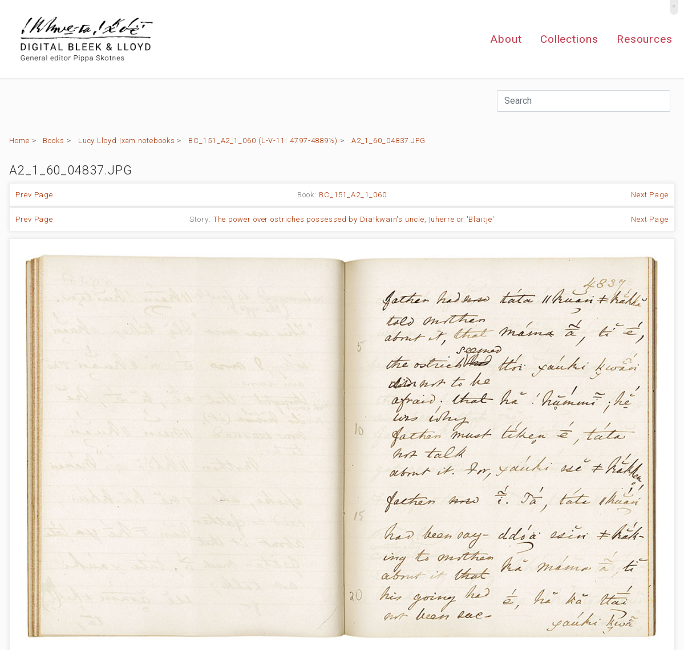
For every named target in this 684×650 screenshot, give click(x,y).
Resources (645, 39)
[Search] (583, 101)
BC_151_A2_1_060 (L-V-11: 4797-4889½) (263, 140)
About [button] (506, 39)
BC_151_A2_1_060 (353, 194)
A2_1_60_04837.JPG (388, 140)
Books (53, 140)
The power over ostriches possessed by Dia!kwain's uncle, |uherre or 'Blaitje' (354, 219)
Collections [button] (569, 39)
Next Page (650, 194)
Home (19, 140)
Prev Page (34, 194)
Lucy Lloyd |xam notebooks (126, 140)
